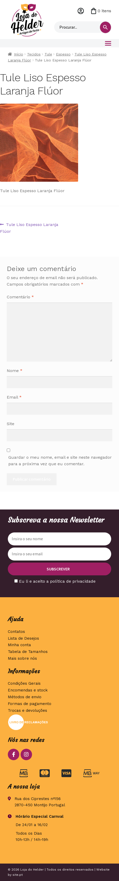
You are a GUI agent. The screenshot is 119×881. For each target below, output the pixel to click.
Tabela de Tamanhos (28, 651)
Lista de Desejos (23, 638)
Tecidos (34, 54)
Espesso (63, 54)
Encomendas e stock (28, 690)
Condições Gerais (24, 683)
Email (14, 397)
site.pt (17, 875)
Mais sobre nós (22, 658)
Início (18, 54)
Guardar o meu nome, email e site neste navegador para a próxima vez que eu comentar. (60, 461)
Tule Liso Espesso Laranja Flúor (29, 227)
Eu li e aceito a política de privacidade (57, 581)
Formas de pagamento (29, 703)
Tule (48, 54)
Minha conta (81, 11)
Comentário (20, 296)
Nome (14, 370)
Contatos (16, 631)
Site (10, 423)
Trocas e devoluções (27, 710)
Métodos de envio (24, 697)
